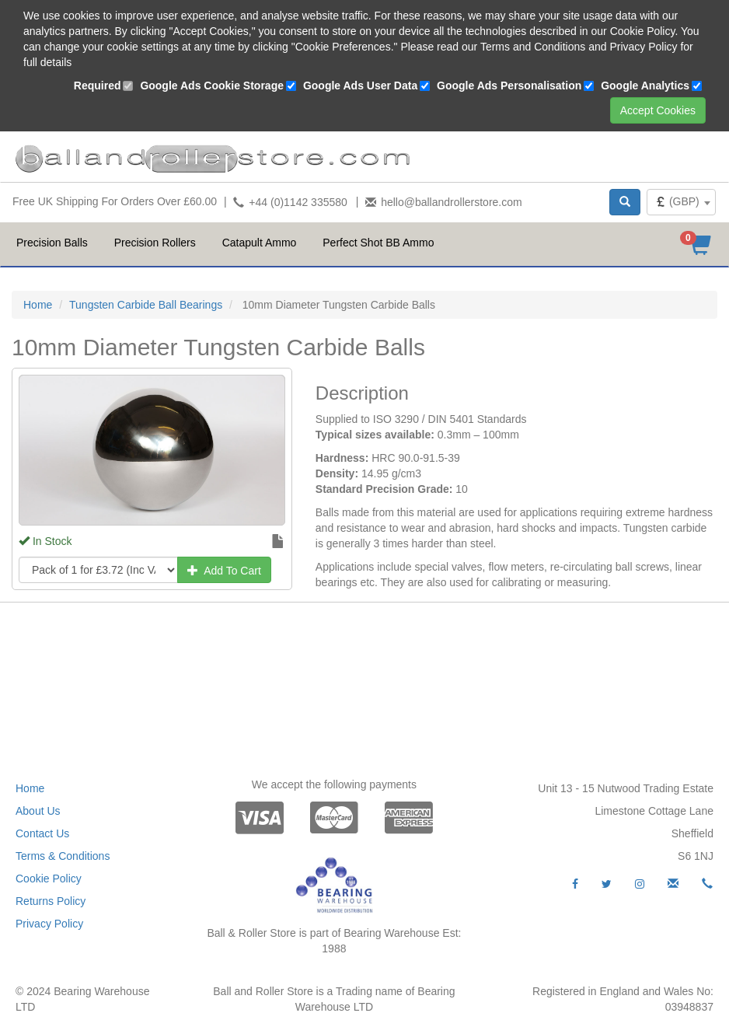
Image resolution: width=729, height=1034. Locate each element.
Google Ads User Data (360, 85)
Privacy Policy (49, 923)
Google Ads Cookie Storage (212, 85)
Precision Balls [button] (52, 242)
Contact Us (42, 833)
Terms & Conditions (63, 856)
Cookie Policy (49, 878)
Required (97, 85)
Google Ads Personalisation (509, 85)
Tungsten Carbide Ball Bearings (145, 305)
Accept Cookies (658, 110)
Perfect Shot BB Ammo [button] (378, 242)
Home (37, 305)
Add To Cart (224, 570)
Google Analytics (645, 85)
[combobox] (681, 202)
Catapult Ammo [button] (259, 242)
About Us (38, 811)
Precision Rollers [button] (155, 242)
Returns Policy (50, 901)
